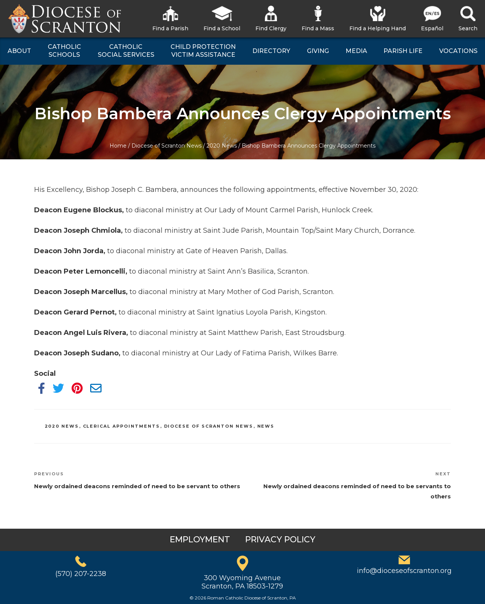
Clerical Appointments (121, 426)
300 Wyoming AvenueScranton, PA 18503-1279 (242, 582)
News (266, 426)
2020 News (222, 145)
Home (118, 145)
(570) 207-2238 (80, 574)
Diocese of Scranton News (166, 145)
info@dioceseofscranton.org (404, 571)
